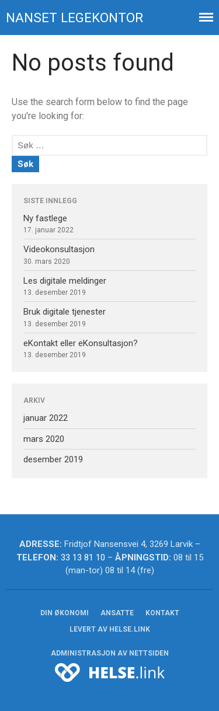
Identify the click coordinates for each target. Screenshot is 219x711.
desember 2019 (53, 459)
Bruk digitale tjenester (64, 311)
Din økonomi (64, 613)
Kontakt (162, 613)
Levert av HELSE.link (109, 629)
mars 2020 (43, 439)
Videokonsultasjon (59, 249)
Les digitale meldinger (64, 281)
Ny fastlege (45, 218)
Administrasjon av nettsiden (110, 653)
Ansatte (117, 613)
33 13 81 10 (83, 557)
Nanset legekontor (74, 17)
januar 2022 (45, 418)
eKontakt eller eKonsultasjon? (80, 343)
